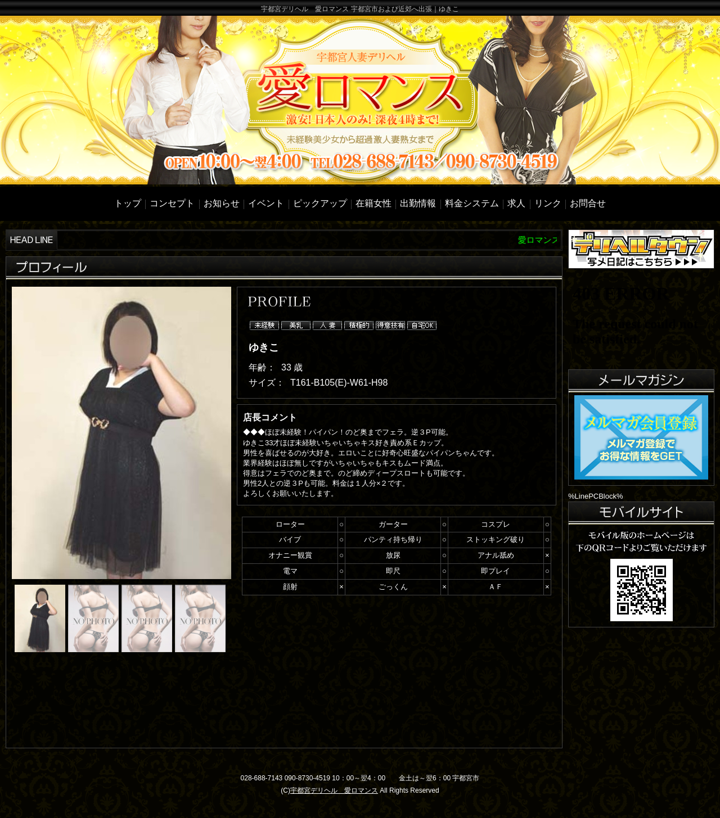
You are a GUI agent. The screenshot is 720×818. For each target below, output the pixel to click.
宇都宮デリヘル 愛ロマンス (334, 790)
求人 (516, 203)
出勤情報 (418, 203)
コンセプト (172, 203)
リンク (547, 203)
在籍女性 (374, 203)
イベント (266, 203)
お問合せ (588, 203)
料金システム (472, 203)
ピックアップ (320, 203)
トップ (127, 203)
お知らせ (222, 203)
